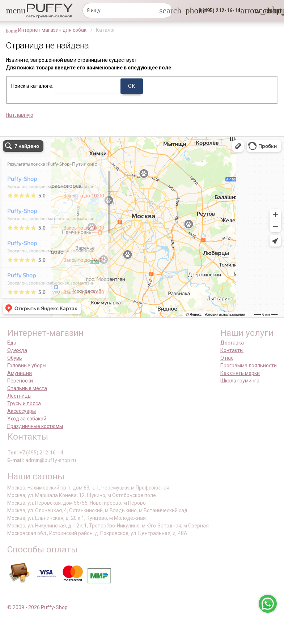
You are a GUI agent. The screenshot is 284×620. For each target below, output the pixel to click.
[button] (10, 10)
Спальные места (27, 388)
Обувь (14, 358)
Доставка (232, 343)
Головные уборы (26, 365)
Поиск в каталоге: (32, 86)
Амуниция (19, 373)
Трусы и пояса (24, 403)
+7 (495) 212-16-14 (41, 453)
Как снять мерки (240, 373)
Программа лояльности (248, 365)
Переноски (20, 381)
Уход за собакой (26, 419)
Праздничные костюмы (35, 426)
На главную (19, 115)
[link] (259, 10)
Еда (11, 343)
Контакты (231, 350)
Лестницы (19, 396)
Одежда (17, 350)
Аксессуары (21, 411)
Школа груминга (239, 381)
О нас (226, 358)
